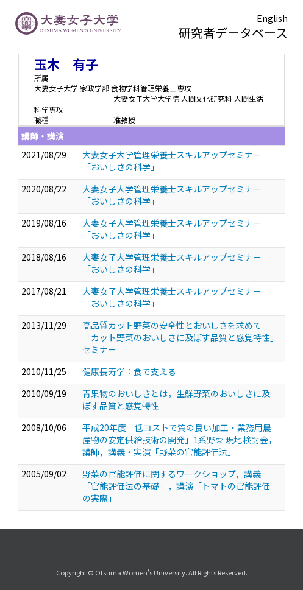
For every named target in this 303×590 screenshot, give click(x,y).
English (272, 18)
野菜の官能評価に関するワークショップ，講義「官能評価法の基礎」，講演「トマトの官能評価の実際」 (176, 486)
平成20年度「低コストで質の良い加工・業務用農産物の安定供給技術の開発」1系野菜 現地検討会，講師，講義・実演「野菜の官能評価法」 (179, 439)
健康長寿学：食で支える (129, 371)
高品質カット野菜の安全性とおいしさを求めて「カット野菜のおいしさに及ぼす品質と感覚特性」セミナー (178, 337)
